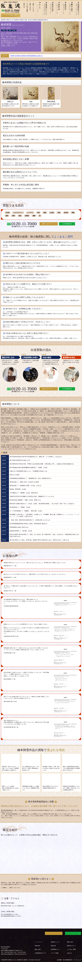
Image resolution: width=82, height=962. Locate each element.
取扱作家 (37, 945)
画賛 (73, 212)
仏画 (38, 212)
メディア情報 (54, 953)
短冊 (7, 215)
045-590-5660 (9, 952)
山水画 (52, 212)
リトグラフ (30, 212)
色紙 (20, 215)
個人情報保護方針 (68, 959)
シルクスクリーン (18, 212)
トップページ (38, 942)
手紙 (59, 212)
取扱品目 (53, 945)
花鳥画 (27, 215)
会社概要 (59, 959)
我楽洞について (55, 942)
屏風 (45, 212)
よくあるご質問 (71, 949)
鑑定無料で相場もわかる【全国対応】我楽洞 (12, 19)
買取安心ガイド (71, 945)
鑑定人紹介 (38, 949)
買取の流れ (70, 942)
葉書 (34, 215)
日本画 (4, 30)
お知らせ (69, 953)
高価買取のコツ (55, 949)
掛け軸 (66, 212)
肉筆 (13, 215)
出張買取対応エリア (40, 953)
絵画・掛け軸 (28, 19)
